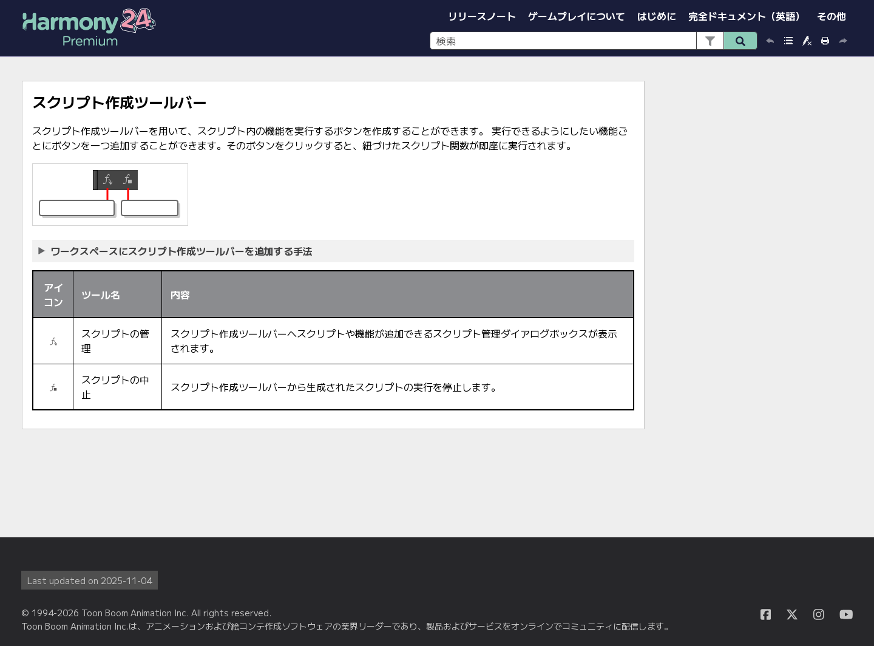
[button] (709, 41)
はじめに (656, 15)
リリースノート (482, 15)
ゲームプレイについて (576, 15)
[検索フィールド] (593, 41)
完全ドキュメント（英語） (746, 15)
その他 (831, 15)
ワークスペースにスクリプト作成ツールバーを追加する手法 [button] (176, 250)
